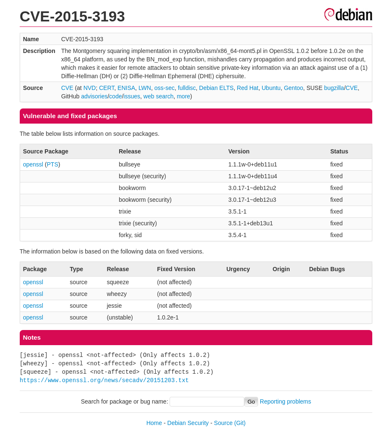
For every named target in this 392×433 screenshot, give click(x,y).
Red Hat (247, 87)
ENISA (126, 87)
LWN (145, 87)
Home (154, 423)
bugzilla (334, 87)
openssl (33, 164)
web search (159, 96)
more (183, 96)
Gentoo (293, 87)
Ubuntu (270, 87)
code (115, 96)
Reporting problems (285, 401)
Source (223, 423)
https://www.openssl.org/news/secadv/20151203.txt (104, 380)
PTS (52, 164)
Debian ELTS (216, 87)
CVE (67, 87)
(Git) (240, 423)
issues (131, 96)
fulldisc (187, 87)
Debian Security (188, 423)
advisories (94, 96)
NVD (90, 87)
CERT (106, 87)
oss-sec (164, 87)
